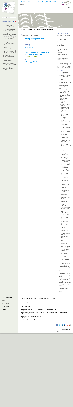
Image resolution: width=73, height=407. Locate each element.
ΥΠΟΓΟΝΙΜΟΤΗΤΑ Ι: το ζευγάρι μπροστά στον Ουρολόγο (66, 110)
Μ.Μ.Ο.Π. (4, 300)
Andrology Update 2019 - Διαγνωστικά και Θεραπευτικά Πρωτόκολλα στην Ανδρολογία (8, 26)
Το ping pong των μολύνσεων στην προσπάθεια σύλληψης (38, 53)
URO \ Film (28, 298)
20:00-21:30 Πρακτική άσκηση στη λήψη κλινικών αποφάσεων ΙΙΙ (65, 133)
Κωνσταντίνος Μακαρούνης (31, 61)
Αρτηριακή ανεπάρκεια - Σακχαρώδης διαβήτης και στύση (66, 233)
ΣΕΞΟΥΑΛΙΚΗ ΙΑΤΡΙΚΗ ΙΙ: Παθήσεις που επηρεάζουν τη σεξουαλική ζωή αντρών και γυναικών (65, 139)
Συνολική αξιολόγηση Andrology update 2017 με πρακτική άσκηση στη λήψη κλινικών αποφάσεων (10, 51)
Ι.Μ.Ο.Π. (3, 299)
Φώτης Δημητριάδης (29, 47)
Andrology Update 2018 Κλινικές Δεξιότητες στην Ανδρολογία (63, 78)
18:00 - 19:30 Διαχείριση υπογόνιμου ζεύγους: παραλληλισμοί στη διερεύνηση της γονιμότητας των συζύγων (65, 200)
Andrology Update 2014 (7, 61)
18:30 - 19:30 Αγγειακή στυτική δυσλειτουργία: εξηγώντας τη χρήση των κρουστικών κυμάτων (65, 208)
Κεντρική (21, 1)
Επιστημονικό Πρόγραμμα (9, 48)
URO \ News (52, 298)
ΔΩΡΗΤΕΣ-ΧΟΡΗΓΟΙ (6, 303)
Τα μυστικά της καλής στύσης (63, 39)
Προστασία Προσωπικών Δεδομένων (64, 331)
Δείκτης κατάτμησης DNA (34, 39)
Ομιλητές (5, 47)
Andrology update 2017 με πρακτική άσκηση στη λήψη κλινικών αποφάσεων (9, 38)
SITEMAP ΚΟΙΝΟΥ (5, 306)
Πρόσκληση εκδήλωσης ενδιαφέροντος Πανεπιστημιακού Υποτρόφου (64, 51)
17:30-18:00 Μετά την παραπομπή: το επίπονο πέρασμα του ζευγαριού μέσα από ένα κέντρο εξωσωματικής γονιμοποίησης (65, 190)
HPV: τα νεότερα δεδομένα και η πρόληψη (64, 226)
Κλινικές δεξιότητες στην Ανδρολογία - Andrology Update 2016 (65, 87)
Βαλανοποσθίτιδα (61, 41)
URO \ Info (23, 298)
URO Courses (27, 1)
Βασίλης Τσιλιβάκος (29, 63)
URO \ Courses (37, 302)
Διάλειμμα (61, 292)
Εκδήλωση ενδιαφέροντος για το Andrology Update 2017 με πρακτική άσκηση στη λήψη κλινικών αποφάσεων (65, 97)
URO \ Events (40, 298)
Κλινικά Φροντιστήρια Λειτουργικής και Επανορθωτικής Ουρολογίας (64, 272)
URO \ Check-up (34, 298)
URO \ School (31, 302)
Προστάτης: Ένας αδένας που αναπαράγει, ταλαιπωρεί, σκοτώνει (65, 284)
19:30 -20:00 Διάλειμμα (65, 214)
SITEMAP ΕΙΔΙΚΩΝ (5, 308)
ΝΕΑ (58, 48)
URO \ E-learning (24, 302)
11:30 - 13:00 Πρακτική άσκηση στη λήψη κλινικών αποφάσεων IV (66, 144)
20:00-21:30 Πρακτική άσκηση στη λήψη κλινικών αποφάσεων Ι (65, 114)
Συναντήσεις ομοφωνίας (7, 60)
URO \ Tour (43, 302)
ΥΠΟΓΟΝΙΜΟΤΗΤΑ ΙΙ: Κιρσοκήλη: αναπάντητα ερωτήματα (66, 119)
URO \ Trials (48, 302)
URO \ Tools (53, 302)
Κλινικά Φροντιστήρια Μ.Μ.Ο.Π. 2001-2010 (55, 313)
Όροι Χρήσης (54, 331)
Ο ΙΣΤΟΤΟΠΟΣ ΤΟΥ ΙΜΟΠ (7, 297)
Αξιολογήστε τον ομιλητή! (31, 41)
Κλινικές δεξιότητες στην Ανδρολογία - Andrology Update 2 (65, 82)
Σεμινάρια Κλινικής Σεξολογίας (8, 59)
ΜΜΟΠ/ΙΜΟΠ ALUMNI (6, 302)
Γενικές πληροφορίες (64, 101)
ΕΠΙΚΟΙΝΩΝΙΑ (4, 309)
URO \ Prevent (46, 298)
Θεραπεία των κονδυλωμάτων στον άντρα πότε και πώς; (65, 243)
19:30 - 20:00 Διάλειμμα (65, 212)
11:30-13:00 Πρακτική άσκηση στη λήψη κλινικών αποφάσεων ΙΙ (65, 123)
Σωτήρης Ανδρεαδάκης (30, 45)
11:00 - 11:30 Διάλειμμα (65, 163)
